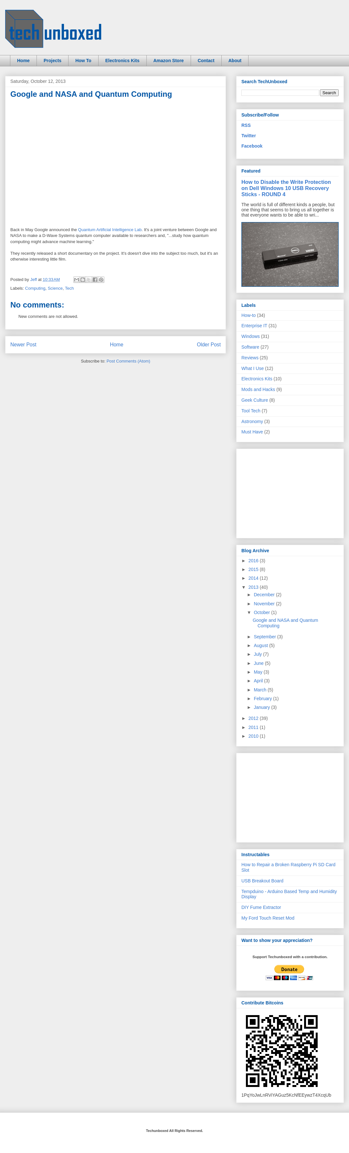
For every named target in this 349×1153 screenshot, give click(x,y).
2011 (254, 727)
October (262, 612)
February (263, 698)
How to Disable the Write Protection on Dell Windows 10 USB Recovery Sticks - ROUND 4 (286, 188)
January (262, 707)
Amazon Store (168, 60)
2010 (254, 736)
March (261, 689)
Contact (206, 60)
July (258, 654)
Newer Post (23, 344)
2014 (254, 578)
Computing (35, 288)
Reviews (250, 357)
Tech (69, 288)
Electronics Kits (122, 60)
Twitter (248, 135)
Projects (52, 60)
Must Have (252, 431)
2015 (254, 569)
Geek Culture (254, 400)
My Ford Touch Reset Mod (267, 918)
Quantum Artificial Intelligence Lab (110, 229)
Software (250, 347)
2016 (254, 560)
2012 (254, 718)
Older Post (209, 344)
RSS (246, 125)
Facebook (251, 146)
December (265, 594)
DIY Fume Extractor (261, 907)
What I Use (252, 368)
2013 (254, 587)
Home (23, 60)
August (261, 645)
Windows (250, 336)
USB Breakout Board (262, 880)
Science (55, 288)
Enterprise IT (254, 325)
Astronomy (252, 421)
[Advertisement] (289, 491)
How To (83, 60)
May (258, 672)
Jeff (34, 279)
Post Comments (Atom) (128, 361)
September (265, 636)
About (234, 60)
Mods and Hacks (258, 389)
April (259, 680)
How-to (248, 315)
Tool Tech (250, 410)
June (259, 663)
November (265, 603)
